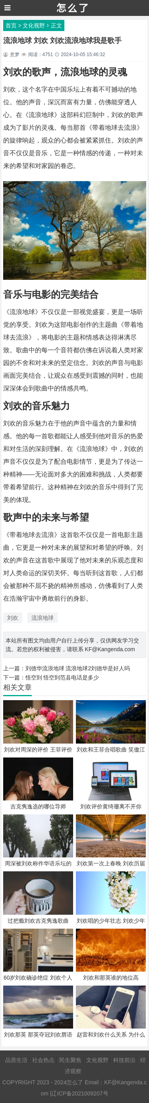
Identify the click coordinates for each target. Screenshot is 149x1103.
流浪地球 (42, 618)
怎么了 (74, 1082)
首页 (11, 25)
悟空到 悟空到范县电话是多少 (62, 677)
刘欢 (12, 618)
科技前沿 (124, 1060)
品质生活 (16, 1060)
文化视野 (34, 25)
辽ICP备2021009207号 (79, 1093)
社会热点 (43, 1060)
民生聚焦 (70, 1060)
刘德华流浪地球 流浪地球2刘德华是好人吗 (77, 668)
